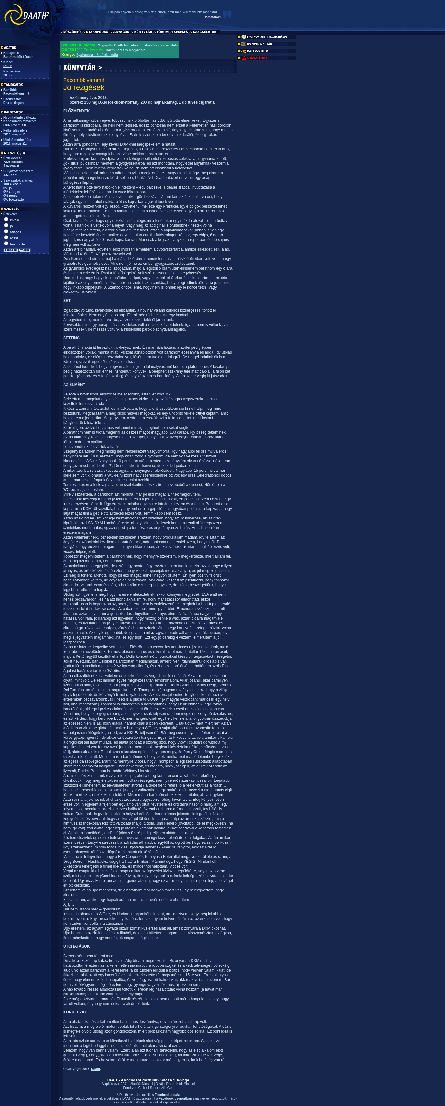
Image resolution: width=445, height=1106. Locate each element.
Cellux (142, 1087)
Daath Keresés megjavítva (125, 50)
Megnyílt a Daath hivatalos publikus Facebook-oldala (138, 45)
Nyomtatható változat (19, 117)
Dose (169, 1084)
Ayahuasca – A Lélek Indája (97, 55)
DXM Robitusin (14, 125)
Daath (7, 66)
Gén (170, 1087)
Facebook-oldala (167, 1094)
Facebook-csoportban (175, 1098)
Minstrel (147, 1084)
